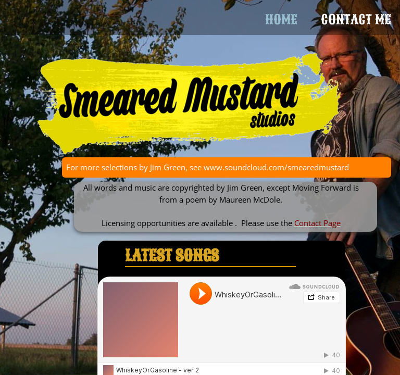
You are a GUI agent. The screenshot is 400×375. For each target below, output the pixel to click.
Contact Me (356, 19)
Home (281, 19)
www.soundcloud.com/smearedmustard (276, 167)
